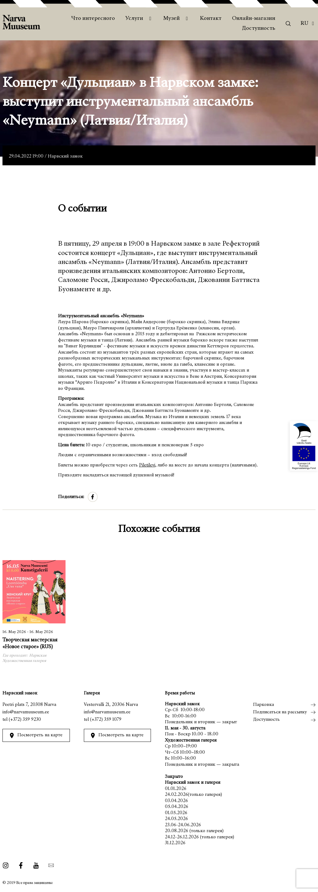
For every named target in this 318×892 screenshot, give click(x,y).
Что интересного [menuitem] (93, 18)
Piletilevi (147, 465)
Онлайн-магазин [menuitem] (253, 18)
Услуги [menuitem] (134, 18)
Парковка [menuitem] (263, 705)
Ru (304, 23)
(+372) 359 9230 (25, 720)
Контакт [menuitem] (210, 18)
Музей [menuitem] (171, 18)
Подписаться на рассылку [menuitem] (280, 712)
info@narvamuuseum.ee (25, 712)
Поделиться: (71, 497)
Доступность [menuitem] (258, 28)
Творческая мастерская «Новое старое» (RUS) (29, 643)
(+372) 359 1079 (105, 720)
